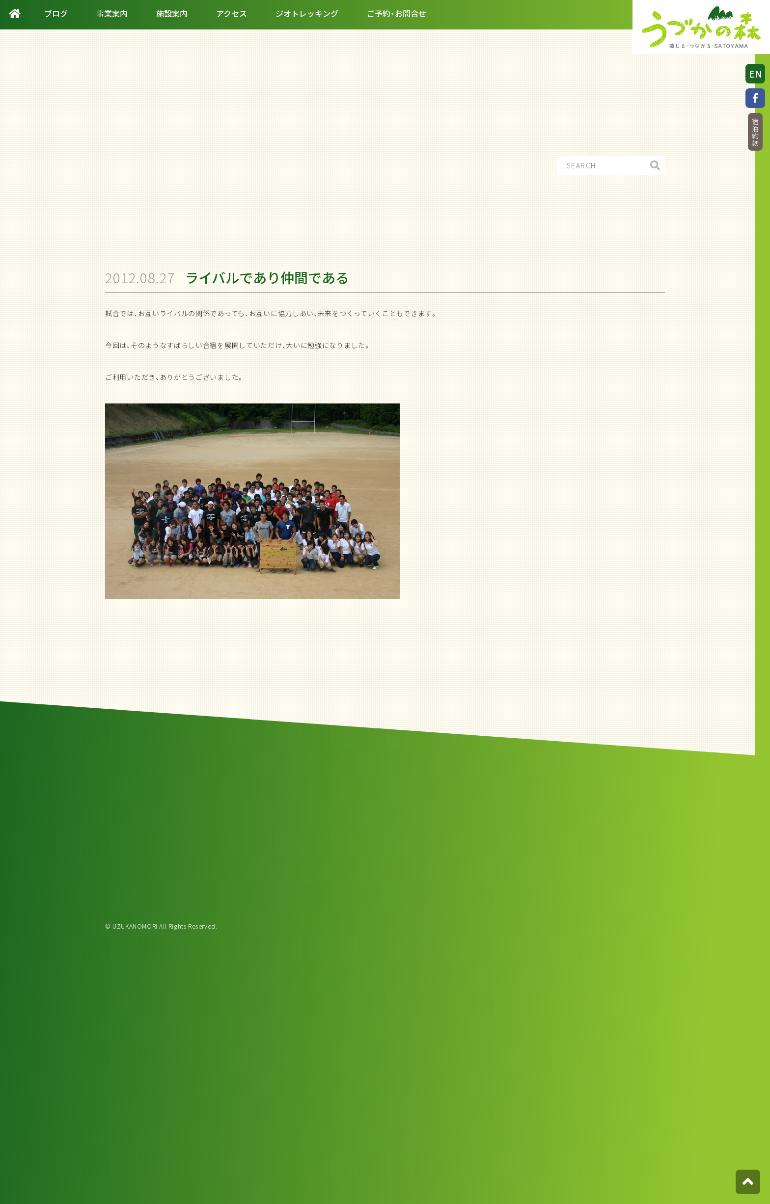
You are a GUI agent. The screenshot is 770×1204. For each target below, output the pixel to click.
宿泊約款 (755, 132)
